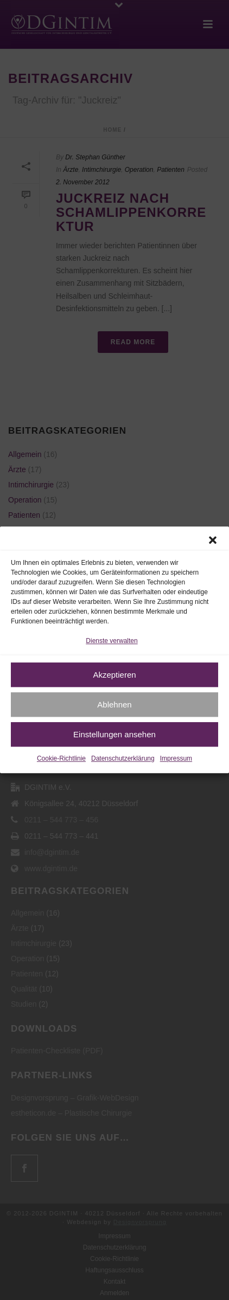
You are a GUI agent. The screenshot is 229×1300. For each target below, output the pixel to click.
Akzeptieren (114, 674)
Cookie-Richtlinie (61, 759)
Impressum (176, 759)
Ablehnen (114, 704)
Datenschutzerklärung (123, 759)
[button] (212, 540)
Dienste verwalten (111, 641)
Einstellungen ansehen (114, 734)
